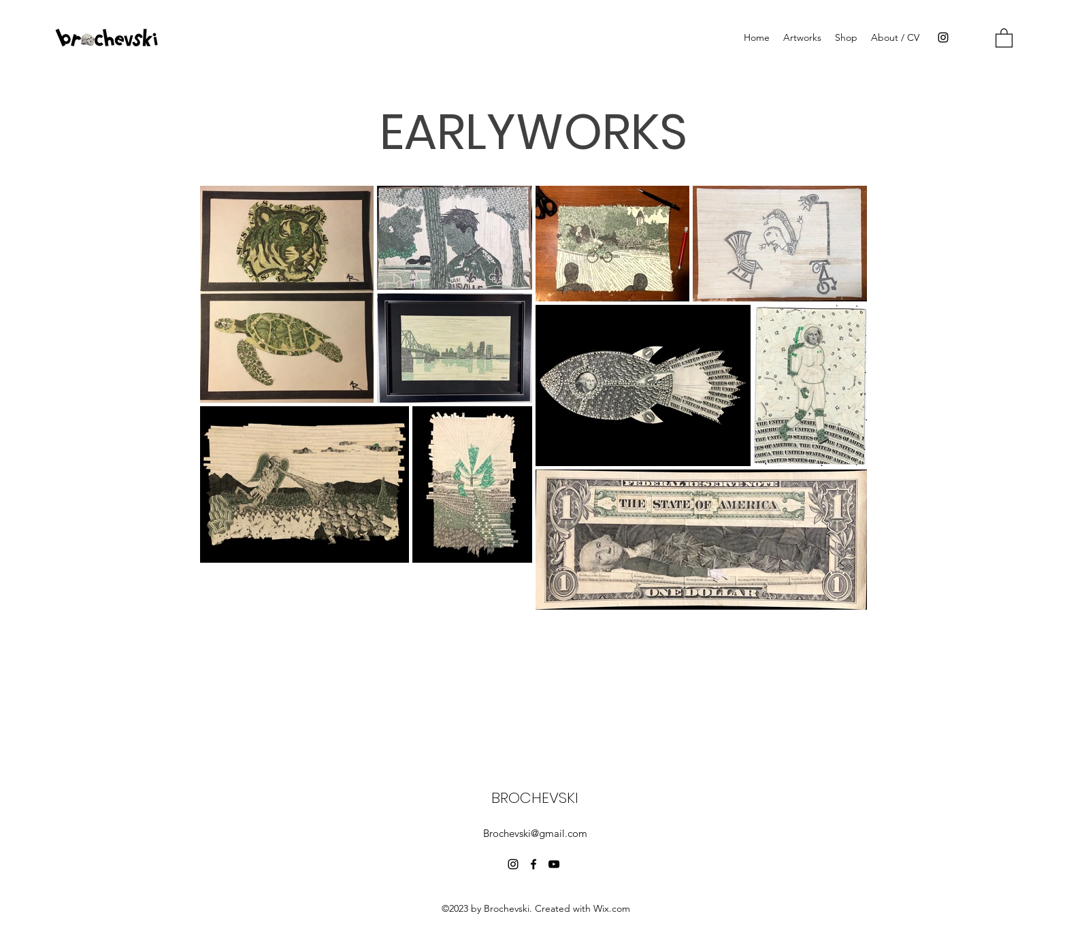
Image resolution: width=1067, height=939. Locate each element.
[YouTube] (554, 864)
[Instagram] (943, 37)
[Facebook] (533, 864)
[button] (1004, 37)
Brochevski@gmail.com (535, 833)
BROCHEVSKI (534, 797)
